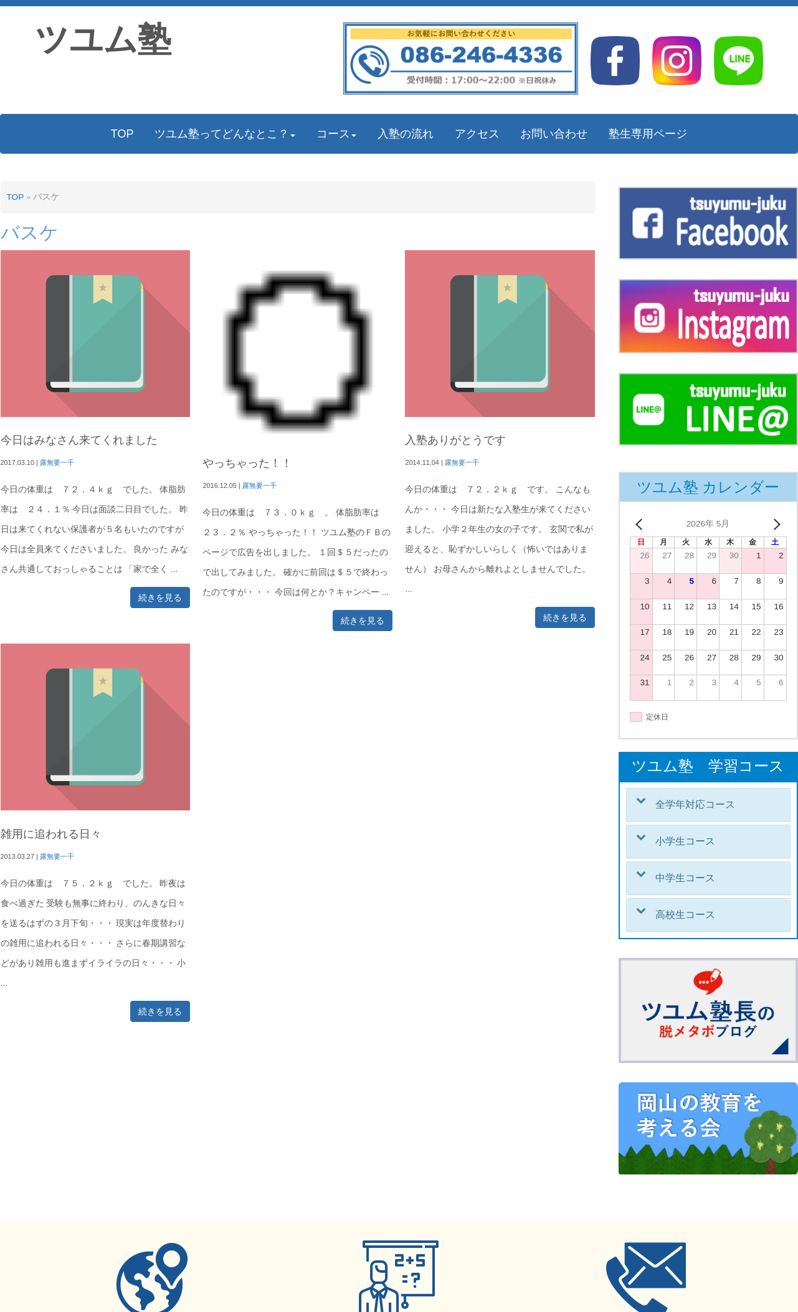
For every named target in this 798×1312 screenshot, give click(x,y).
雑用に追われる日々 (51, 834)
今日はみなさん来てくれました (79, 440)
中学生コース (685, 878)
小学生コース (685, 841)
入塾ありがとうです (455, 440)
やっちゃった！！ (247, 463)
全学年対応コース (695, 804)
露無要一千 (57, 462)
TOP (15, 197)
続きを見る (160, 597)
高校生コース (685, 914)
